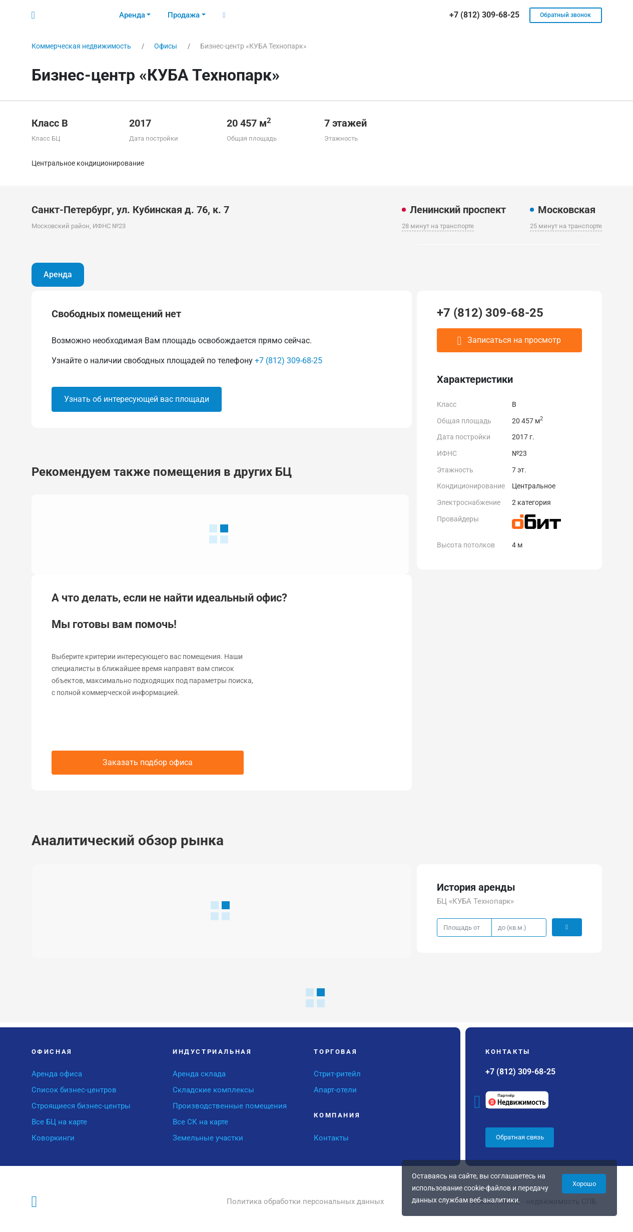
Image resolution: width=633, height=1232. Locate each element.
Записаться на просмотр (509, 341)
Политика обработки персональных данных (305, 1201)
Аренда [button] (132, 15)
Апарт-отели (335, 1089)
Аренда (58, 274)
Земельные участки (208, 1137)
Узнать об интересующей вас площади (136, 399)
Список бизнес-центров (74, 1089)
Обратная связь (520, 1137)
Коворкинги (53, 1137)
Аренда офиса (57, 1073)
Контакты (331, 1137)
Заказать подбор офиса (148, 762)
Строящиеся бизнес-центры (81, 1105)
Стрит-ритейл (337, 1073)
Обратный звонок (565, 15)
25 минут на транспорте (566, 226)
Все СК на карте (200, 1121)
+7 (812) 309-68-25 (288, 360)
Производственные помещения (230, 1105)
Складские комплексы (213, 1089)
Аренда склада (199, 1073)
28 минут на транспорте (438, 226)
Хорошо (584, 1183)
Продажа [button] (184, 15)
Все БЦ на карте (59, 1121)
